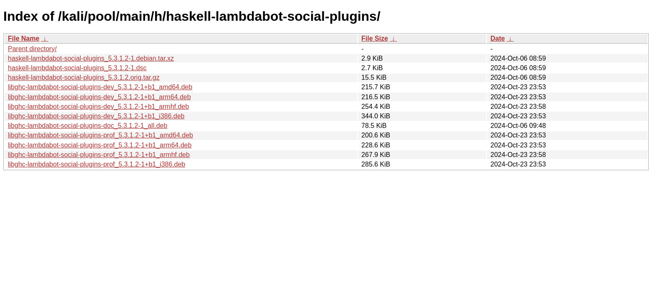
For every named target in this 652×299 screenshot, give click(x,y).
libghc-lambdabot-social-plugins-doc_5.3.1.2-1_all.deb (87, 125)
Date (497, 38)
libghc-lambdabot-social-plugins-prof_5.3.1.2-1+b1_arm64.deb (100, 145)
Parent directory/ (32, 48)
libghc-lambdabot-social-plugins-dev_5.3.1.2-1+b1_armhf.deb (98, 106)
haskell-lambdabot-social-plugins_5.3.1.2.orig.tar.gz (84, 77)
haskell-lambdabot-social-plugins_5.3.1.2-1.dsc (77, 67)
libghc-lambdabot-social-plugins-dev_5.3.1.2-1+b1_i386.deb (96, 116)
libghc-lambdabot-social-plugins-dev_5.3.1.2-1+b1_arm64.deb (99, 96)
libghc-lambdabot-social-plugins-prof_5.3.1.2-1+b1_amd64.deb (100, 135)
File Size (374, 38)
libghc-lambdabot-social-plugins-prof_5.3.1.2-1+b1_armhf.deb (99, 154)
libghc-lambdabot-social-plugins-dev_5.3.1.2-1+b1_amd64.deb (100, 87)
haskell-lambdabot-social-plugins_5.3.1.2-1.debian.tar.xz (91, 58)
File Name (24, 38)
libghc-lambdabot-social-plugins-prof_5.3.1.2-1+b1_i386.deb (96, 164)
